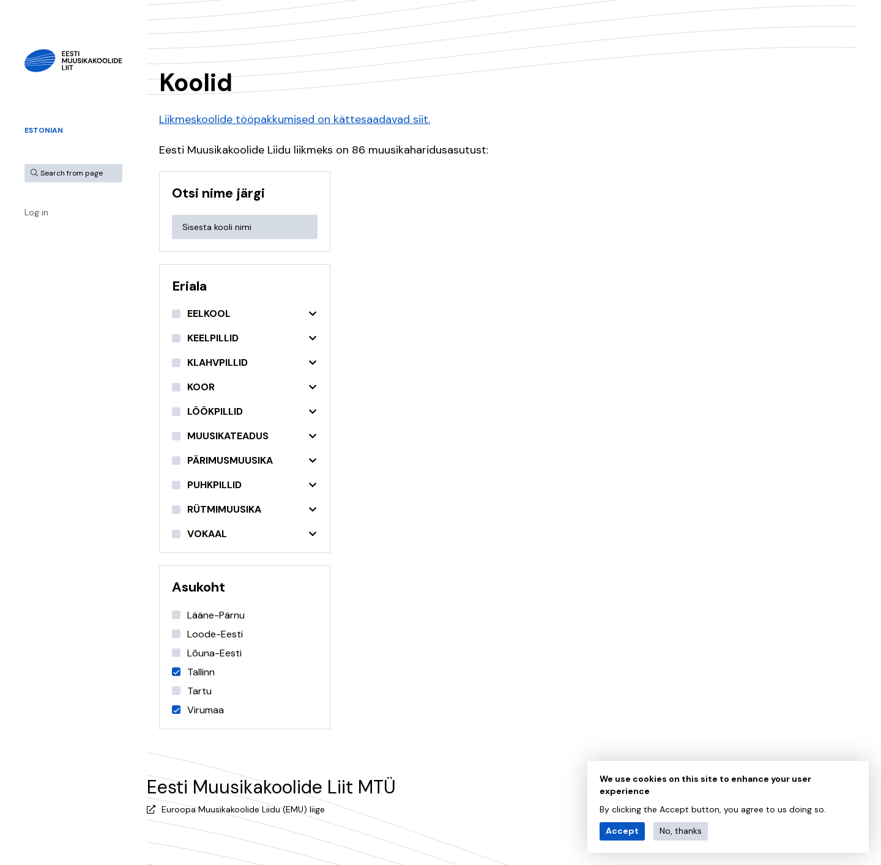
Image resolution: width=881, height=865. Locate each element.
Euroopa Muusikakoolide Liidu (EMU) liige (243, 809)
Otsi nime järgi (218, 193)
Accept (622, 830)
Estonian (43, 130)
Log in (36, 212)
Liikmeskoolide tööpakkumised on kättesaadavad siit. (294, 119)
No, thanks (681, 830)
